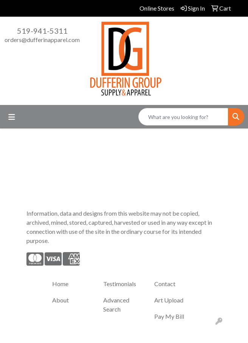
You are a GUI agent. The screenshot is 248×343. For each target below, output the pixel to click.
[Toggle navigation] (12, 116)
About (60, 300)
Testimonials (119, 283)
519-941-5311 (42, 30)
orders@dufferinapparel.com (42, 39)
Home (60, 283)
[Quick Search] (183, 116)
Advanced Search (116, 304)
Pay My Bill (169, 316)
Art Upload (168, 300)
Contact (164, 283)
